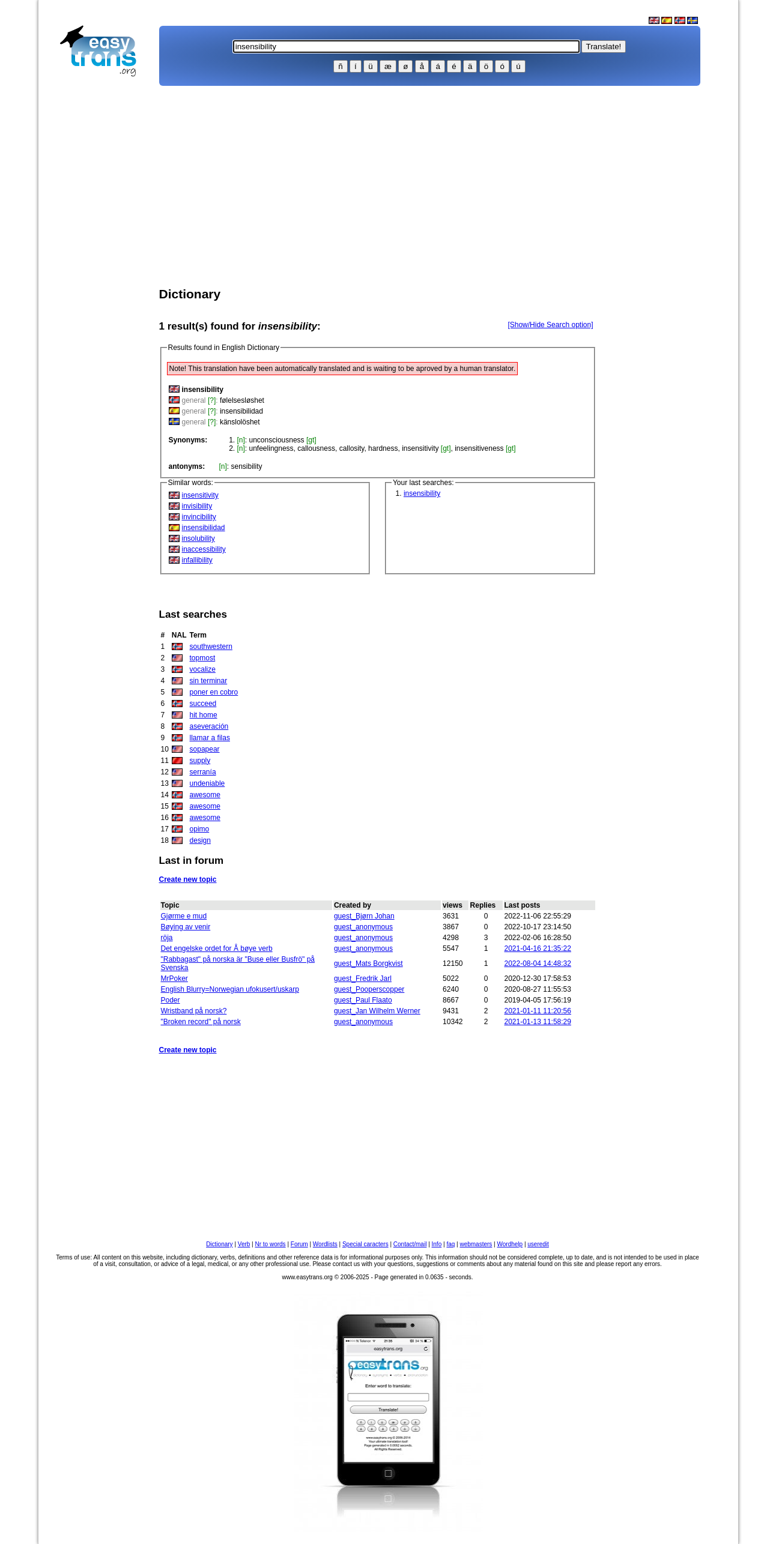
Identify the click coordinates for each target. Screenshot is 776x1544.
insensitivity (420, 448)
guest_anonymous (363, 927)
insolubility (198, 538)
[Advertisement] (103, 274)
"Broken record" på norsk (201, 1022)
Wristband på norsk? (194, 1011)
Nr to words (270, 1244)
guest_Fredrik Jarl (363, 978)
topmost (203, 658)
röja (167, 937)
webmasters (475, 1244)
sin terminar (209, 681)
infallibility (197, 560)
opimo (200, 829)
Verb (244, 1244)
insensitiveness (479, 448)
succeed (203, 703)
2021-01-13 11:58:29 (538, 1022)
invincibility (199, 517)
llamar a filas (210, 738)
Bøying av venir (186, 927)
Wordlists (325, 1244)
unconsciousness (277, 440)
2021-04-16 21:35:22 (538, 948)
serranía (203, 772)
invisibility (197, 506)
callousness (316, 448)
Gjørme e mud (184, 916)
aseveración (209, 726)
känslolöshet (240, 422)
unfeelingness (271, 448)
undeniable (207, 783)
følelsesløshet (242, 400)
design (200, 840)
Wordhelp (510, 1244)
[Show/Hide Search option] (550, 325)
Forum (299, 1244)
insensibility (422, 493)
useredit (538, 1244)
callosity (352, 448)
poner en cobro (214, 692)
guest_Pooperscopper (369, 989)
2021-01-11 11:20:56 (538, 1011)
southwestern (211, 646)
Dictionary (219, 1244)
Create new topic (188, 879)
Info (437, 1244)
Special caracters (365, 1244)
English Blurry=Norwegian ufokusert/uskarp (230, 989)
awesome (205, 795)
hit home (203, 715)
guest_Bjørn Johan (364, 916)
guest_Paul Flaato (363, 1000)
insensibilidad (241, 411)
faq (450, 1244)
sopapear (205, 749)
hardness (383, 448)
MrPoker (174, 978)
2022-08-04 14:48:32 (538, 963)
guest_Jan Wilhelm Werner (377, 1011)
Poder (170, 1000)
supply (200, 760)
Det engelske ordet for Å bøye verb (217, 948)
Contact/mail (410, 1244)
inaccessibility (204, 549)
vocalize (203, 669)
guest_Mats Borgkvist (368, 963)
